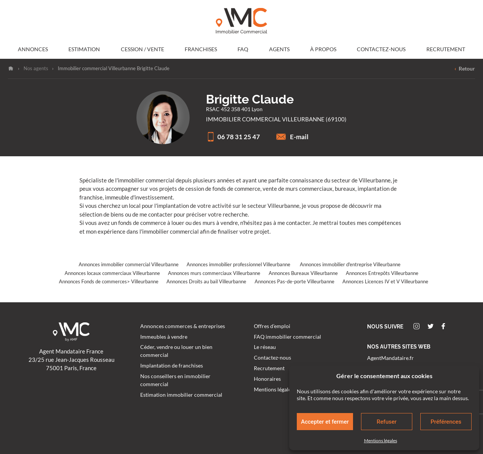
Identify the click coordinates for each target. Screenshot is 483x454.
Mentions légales (380, 440)
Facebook (443, 326)
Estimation (84, 49)
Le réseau (265, 347)
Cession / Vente (142, 49)
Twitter (431, 326)
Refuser (386, 421)
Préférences (446, 421)
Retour (464, 69)
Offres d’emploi (272, 326)
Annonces (33, 49)
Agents (279, 49)
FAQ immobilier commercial (287, 337)
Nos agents (36, 68)
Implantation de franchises (171, 366)
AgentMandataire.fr (390, 358)
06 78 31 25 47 (233, 136)
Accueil (11, 68)
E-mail (292, 136)
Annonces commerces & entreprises (182, 326)
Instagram (416, 326)
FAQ (243, 49)
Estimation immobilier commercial (181, 395)
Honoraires (267, 379)
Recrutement (445, 49)
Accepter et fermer (325, 421)
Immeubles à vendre (163, 337)
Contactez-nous (381, 49)
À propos (323, 49)
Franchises (201, 49)
